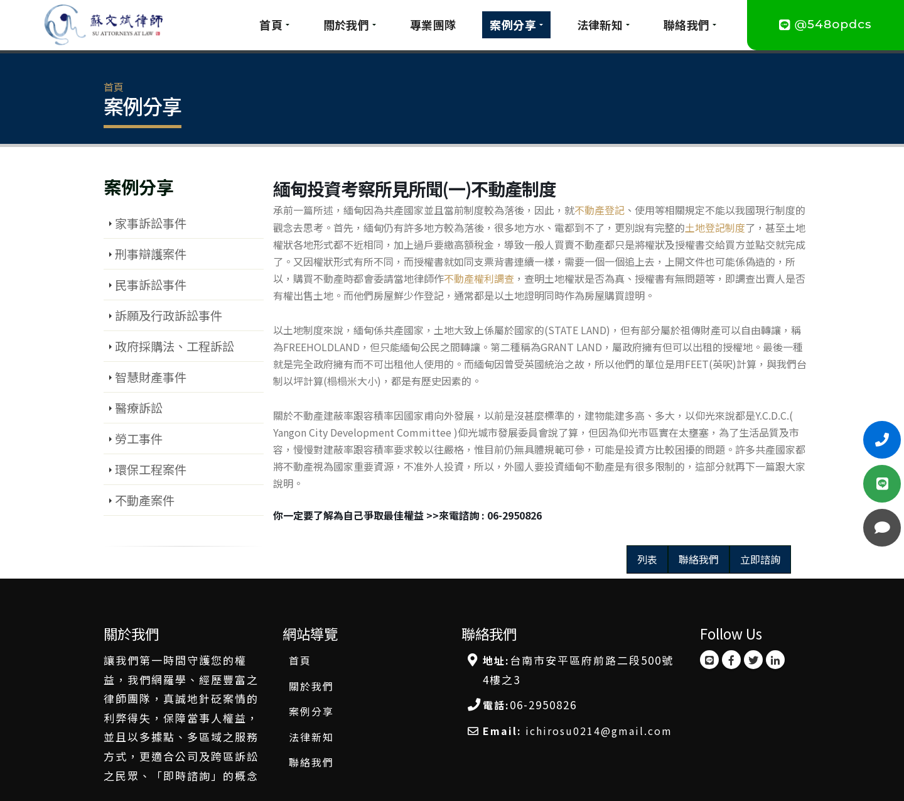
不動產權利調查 (479, 278)
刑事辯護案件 (150, 254)
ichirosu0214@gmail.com (598, 730)
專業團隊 (433, 24)
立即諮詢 (760, 559)
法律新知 (600, 24)
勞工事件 (139, 438)
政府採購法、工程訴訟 (174, 346)
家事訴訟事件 (150, 223)
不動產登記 (599, 209)
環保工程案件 (150, 469)
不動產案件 (145, 500)
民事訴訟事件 (150, 284)
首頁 (270, 24)
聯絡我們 (687, 24)
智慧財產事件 (150, 377)
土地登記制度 (715, 227)
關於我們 (346, 24)
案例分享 (513, 24)
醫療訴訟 (139, 408)
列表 (647, 559)
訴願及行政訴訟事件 (168, 315)
